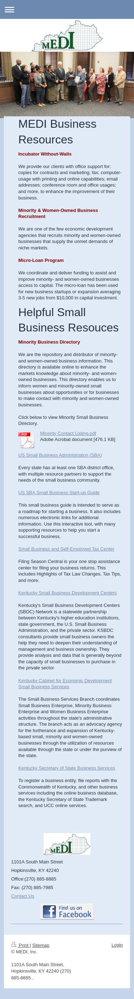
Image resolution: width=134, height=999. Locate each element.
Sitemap (40, 945)
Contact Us (22, 896)
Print (20, 945)
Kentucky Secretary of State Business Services (66, 768)
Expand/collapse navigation (67, 9)
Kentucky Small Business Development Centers (67, 592)
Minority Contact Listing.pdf (68, 433)
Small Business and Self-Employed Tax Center (66, 549)
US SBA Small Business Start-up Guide (59, 492)
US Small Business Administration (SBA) (60, 455)
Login (117, 945)
